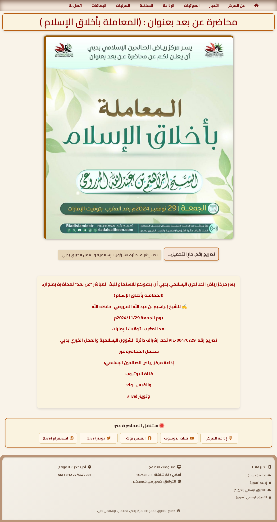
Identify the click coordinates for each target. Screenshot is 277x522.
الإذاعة (168, 5)
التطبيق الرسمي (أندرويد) (252, 490)
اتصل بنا (75, 5)
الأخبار (214, 5)
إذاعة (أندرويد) (259, 475)
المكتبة (146, 5)
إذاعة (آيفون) (260, 482)
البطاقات (98, 5)
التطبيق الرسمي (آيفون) (253, 497)
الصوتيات (192, 5)
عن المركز (236, 5)
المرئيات (123, 5)
